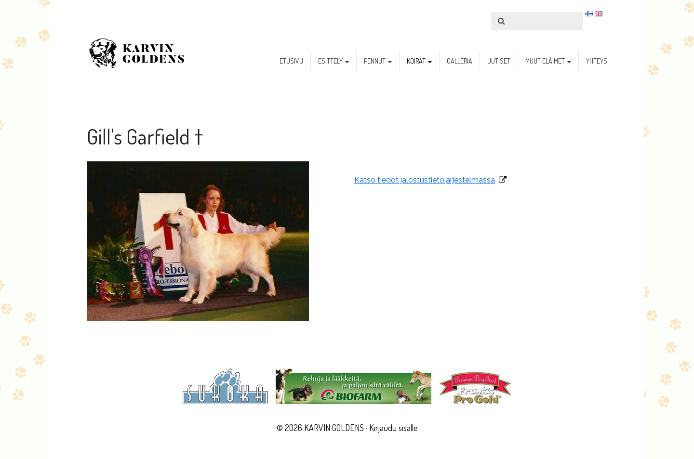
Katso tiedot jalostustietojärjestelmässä (424, 179)
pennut (378, 61)
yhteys (596, 61)
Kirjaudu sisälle (393, 427)
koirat (419, 61)
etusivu (291, 61)
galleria (459, 61)
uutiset (498, 61)
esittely (333, 61)
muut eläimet (548, 61)
